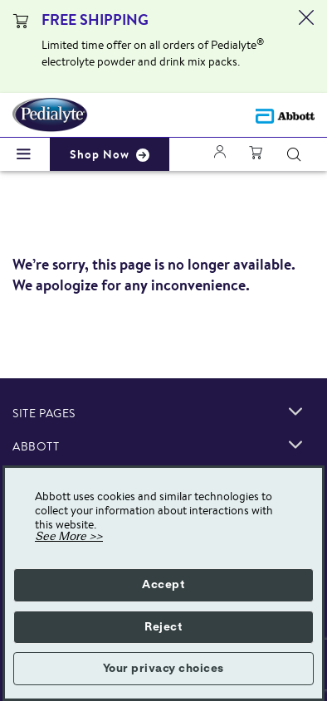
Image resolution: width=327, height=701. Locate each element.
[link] (295, 411)
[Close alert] (306, 46)
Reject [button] (163, 627)
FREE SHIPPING (95, 19)
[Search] (293, 154)
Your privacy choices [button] (163, 668)
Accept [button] (163, 585)
